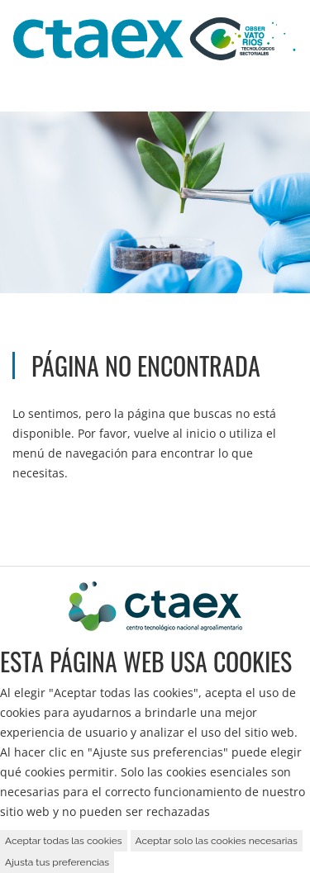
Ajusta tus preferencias (57, 862)
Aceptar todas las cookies (63, 841)
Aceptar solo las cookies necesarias (217, 841)
